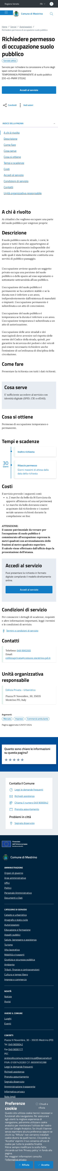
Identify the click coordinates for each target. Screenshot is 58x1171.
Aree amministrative (15, 878)
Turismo (8, 945)
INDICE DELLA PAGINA (29, 123)
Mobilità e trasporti (14, 954)
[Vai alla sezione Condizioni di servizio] (29, 181)
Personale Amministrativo (18, 893)
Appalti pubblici (12, 935)
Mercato (7, 718)
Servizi (13, 26)
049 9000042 (15, 1044)
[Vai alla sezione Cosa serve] (29, 151)
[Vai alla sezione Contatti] (29, 187)
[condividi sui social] (9, 105)
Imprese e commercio (15, 979)
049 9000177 (15, 1049)
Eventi (7, 1023)
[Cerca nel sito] (51, 14)
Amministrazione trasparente (19, 1086)
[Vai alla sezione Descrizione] (29, 139)
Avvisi (7, 1001)
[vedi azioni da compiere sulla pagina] (25, 105)
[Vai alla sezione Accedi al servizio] (29, 175)
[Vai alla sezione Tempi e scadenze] (29, 163)
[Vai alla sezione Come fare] (29, 145)
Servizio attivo (9, 60)
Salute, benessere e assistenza (20, 940)
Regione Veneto (12, 3)
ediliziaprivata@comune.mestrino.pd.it (28, 657)
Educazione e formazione (17, 930)
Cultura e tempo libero (16, 974)
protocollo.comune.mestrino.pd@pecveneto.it (28, 1058)
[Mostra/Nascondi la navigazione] (6, 12)
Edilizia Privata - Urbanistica (20, 690)
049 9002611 (24, 650)
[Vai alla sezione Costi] (29, 169)
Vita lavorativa (12, 949)
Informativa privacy (14, 1091)
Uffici (7, 883)
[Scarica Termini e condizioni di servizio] (20, 631)
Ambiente (9, 964)
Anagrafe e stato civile (16, 920)
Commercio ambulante (37, 718)
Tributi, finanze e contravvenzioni (21, 969)
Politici (7, 888)
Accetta (45, 1165)
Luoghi (7, 1018)
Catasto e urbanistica (15, 915)
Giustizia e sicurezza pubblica (19, 959)
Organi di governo (13, 873)
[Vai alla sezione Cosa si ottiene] (29, 157)
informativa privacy (16, 1159)
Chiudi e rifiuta (44, 1106)
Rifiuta (26, 1165)
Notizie (8, 996)
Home (4, 26)
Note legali (10, 1096)
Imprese (19, 718)
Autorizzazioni (25, 26)
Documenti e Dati (13, 898)
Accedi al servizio (29, 589)
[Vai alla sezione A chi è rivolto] (29, 133)
